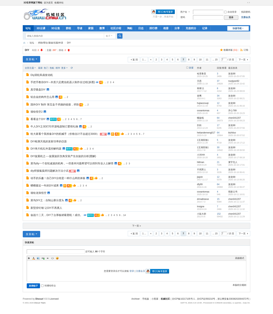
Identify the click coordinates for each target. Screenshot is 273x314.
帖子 (108, 36)
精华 (58, 68)
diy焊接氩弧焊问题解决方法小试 (49, 170)
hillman (200, 162)
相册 (166, 28)
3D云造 (55, 28)
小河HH (201, 154)
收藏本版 (230, 50)
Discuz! (39, 299)
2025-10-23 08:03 (236, 91)
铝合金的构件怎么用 (42, 96)
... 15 (215, 59)
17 (218, 125)
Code (52, 258)
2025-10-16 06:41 (236, 172)
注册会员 (245, 17)
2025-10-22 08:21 (236, 98)
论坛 (28, 28)
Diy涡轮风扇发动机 (42, 74)
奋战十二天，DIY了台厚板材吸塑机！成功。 (57, 215)
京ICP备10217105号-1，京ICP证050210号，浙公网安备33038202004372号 (210, 299)
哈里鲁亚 (201, 73)
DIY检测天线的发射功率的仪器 (49, 141)
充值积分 (191, 28)
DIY (69, 42)
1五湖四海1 (203, 140)
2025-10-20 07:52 (236, 135)
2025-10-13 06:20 (236, 179)
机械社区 (24, 43)
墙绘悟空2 (37, 111)
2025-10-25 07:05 (236, 76)
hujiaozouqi (203, 103)
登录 (131, 271)
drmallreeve (203, 199)
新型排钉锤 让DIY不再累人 (46, 207)
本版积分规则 (239, 285)
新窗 (191, 67)
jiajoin (200, 177)
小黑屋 (154, 299)
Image (38, 258)
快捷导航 (237, 28)
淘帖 (129, 28)
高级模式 (239, 258)
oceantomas (203, 110)
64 (218, 118)
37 (218, 81)
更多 (63, 68)
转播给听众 (48, 285)
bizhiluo (232, 132)
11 (207, 59)
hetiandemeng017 (206, 132)
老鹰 (199, 95)
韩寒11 (200, 88)
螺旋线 (200, 118)
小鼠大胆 (201, 214)
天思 (199, 81)
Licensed (54, 299)
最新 (40, 68)
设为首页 (48, 2)
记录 (204, 28)
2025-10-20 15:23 (236, 113)
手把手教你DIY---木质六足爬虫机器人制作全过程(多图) (63, 82)
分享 (177, 28)
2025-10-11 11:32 (236, 209)
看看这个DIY (38, 119)
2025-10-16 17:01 (236, 165)
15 (218, 199)
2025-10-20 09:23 (236, 120)
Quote (48, 258)
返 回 (135, 59)
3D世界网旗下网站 (33, 2)
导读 (79, 28)
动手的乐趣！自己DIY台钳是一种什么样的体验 (58, 178)
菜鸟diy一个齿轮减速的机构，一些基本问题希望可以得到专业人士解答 (72, 163)
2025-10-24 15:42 (236, 84)
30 (218, 147)
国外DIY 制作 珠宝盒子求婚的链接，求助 (55, 104)
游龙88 (231, 73)
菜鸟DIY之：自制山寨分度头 (47, 200)
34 (218, 95)
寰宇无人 (232, 162)
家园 (90, 28)
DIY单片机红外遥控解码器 (46, 148)
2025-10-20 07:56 (236, 128)
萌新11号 (233, 191)
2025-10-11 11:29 (236, 216)
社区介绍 (116, 28)
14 (124, 215)
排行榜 (153, 28)
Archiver (135, 299)
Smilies (57, 258)
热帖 (52, 68)
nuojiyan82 (233, 81)
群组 (68, 28)
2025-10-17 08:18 (236, 157)
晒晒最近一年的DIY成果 (45, 185)
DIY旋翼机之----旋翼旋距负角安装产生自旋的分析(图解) (63, 156)
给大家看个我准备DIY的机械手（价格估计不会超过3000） (65, 133)
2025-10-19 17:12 (236, 143)
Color (33, 258)
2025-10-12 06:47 (236, 187)
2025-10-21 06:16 (236, 106)
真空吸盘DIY (38, 89)
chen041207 (234, 118)
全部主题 (29, 68)
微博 (102, 28)
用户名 (183, 12)
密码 (182, 17)
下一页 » (136, 225)
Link (43, 258)
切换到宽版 (248, 2)
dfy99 (199, 184)
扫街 (199, 125)
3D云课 (41, 28)
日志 (141, 28)
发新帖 (30, 59)
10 (200, 59)
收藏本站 (59, 2)
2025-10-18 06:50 (236, 150)
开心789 (232, 110)
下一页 (242, 59)
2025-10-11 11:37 (236, 202)
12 (218, 103)
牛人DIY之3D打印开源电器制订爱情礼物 (54, 126)
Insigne (200, 206)
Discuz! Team (40, 303)
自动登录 (230, 12)
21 (218, 162)
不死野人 (201, 169)
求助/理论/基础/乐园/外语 (50, 42)
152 (219, 214)
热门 (46, 68)
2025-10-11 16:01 (236, 194)
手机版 (145, 299)
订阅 (246, 50)
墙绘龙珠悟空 (38, 192)
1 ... (144, 59)
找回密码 (245, 12)
